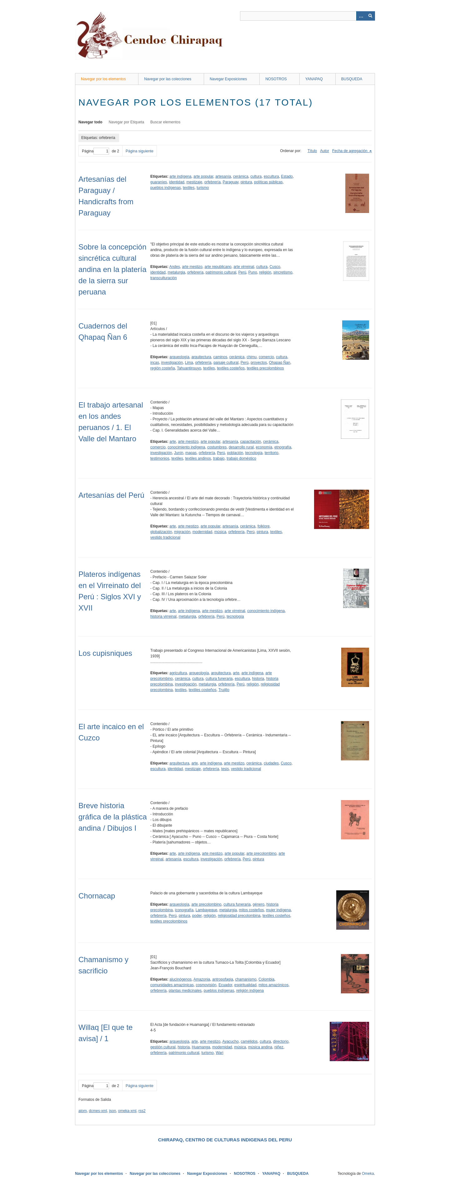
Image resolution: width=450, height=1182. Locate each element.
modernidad (202, 532)
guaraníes (158, 182)
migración (182, 532)
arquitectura (201, 357)
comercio (266, 357)
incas (154, 362)
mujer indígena (278, 910)
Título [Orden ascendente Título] (312, 151)
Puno (252, 272)
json (112, 1111)
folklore (264, 526)
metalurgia (176, 272)
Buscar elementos (165, 122)
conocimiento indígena (186, 447)
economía (264, 447)
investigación (172, 362)
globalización (161, 532)
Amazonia (201, 979)
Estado (286, 176)
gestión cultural (163, 1047)
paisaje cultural (225, 362)
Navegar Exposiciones (228, 79)
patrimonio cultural (221, 272)
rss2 (142, 1111)
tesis (225, 769)
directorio (280, 1041)
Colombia (266, 979)
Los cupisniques (105, 653)
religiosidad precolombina (239, 915)
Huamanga (201, 1047)
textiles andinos (198, 458)
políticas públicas (268, 182)
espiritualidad (245, 985)
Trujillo (223, 690)
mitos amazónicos (273, 985)
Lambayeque (206, 910)
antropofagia (222, 979)
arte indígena (180, 176)
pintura (246, 182)
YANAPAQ (314, 79)
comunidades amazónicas (172, 985)
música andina (260, 1047)
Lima (189, 362)
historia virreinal (163, 616)
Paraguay (230, 182)
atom (82, 1111)
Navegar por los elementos (103, 79)
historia (258, 678)
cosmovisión (206, 985)
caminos (220, 357)
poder (197, 915)
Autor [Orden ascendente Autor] (324, 151)
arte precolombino (262, 853)
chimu (252, 357)
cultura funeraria (219, 678)
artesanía (223, 176)
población (235, 453)
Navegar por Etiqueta (126, 122)
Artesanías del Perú (111, 495)
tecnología (253, 453)
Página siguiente (139, 151)
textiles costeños (231, 368)
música (220, 532)
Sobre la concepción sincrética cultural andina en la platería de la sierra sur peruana (112, 269)
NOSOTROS (276, 79)
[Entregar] (370, 16)
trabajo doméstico (241, 458)
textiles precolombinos (265, 368)
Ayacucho (230, 1041)
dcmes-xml (98, 1111)
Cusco (275, 267)
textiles (188, 187)
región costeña (162, 368)
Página (95, 151)
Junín (178, 453)
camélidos (249, 1041)
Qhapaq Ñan (279, 362)
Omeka (368, 1173)
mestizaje (194, 182)
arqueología (179, 357)
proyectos (259, 362)
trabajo (219, 458)
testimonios (159, 458)
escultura (271, 176)
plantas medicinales (185, 990)
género (258, 904)
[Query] (307, 16)
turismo (203, 187)
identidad (176, 182)
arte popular (203, 176)
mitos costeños (251, 910)
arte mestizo (192, 267)
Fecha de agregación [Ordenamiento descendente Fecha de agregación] (350, 151)
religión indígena (250, 990)
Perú (242, 272)
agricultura (178, 673)
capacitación (250, 441)
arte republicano (217, 267)
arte (172, 441)
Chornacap (96, 896)
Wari (219, 1053)
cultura (256, 176)
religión (265, 272)
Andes (174, 267)
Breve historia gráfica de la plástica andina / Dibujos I (112, 816)
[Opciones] (361, 16)
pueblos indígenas (165, 187)
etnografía (282, 447)
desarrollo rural (241, 447)
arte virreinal (243, 267)
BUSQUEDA (351, 79)
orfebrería (212, 182)
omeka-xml (127, 1111)
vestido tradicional (165, 537)
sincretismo (282, 272)
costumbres (217, 447)
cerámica (240, 176)
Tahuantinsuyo (189, 368)
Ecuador (225, 985)
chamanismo (246, 979)
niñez (278, 1047)
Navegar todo (90, 122)
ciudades (271, 763)
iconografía (184, 910)
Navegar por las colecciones (167, 79)
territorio (271, 453)
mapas (191, 453)
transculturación (163, 278)
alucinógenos (180, 979)
